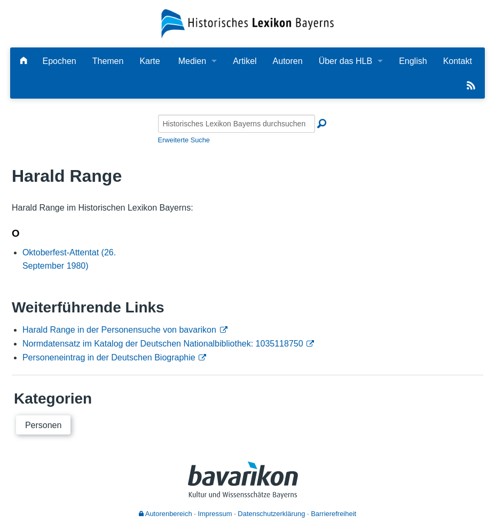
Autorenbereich (165, 514)
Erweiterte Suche (184, 140)
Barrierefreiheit (333, 514)
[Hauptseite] (23, 61)
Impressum (215, 514)
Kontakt (457, 61)
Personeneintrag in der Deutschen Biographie (108, 357)
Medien (192, 61)
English (413, 61)
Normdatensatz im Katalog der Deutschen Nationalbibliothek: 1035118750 (162, 343)
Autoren (288, 61)
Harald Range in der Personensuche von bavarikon (119, 329)
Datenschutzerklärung (271, 514)
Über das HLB (346, 61)
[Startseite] (247, 23)
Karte (149, 61)
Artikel (244, 61)
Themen (108, 61)
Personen (43, 425)
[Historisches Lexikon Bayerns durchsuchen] (236, 124)
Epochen (59, 61)
